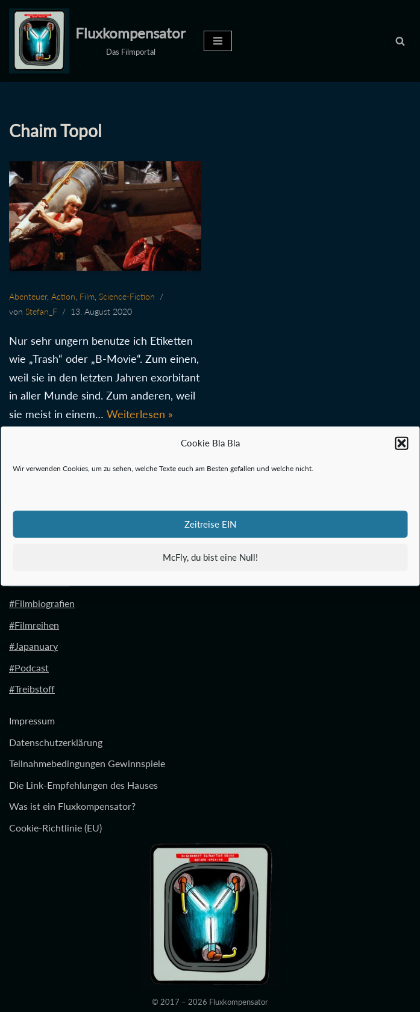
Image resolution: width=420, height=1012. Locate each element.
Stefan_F (41, 311)
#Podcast (29, 667)
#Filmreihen (34, 625)
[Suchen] (400, 41)
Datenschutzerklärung (55, 742)
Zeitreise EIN (210, 524)
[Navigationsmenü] (218, 41)
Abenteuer (28, 296)
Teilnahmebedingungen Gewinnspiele (87, 763)
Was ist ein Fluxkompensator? (72, 806)
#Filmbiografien (42, 603)
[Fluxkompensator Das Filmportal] (97, 40)
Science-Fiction (127, 296)
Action (63, 296)
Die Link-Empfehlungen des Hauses (83, 785)
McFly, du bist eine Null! (210, 557)
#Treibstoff (32, 688)
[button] (401, 443)
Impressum (32, 720)
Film (87, 296)
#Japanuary (33, 646)
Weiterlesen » (140, 414)
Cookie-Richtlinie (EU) (55, 827)
